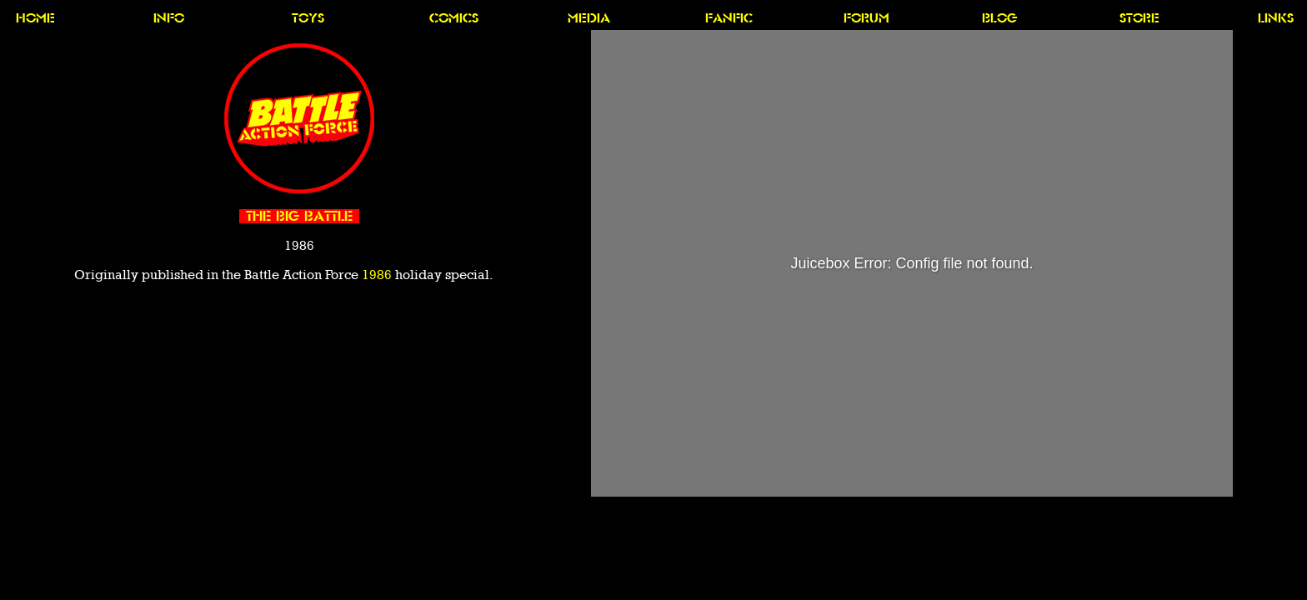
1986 (377, 274)
